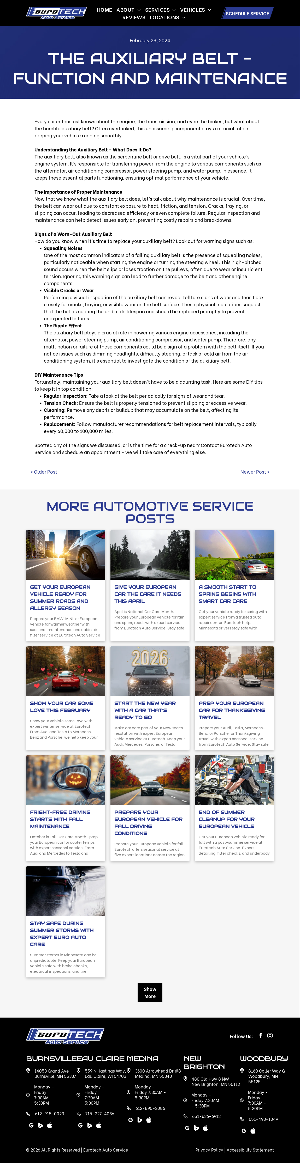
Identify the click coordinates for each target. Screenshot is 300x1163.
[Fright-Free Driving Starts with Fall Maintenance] (65, 780)
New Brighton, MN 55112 (216, 1084)
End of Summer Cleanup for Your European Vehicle (227, 819)
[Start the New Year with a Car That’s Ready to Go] (150, 671)
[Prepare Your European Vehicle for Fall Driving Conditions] (150, 780)
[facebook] (261, 1036)
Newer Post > (255, 471)
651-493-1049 (263, 1119)
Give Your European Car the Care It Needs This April (147, 594)
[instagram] (270, 1036)
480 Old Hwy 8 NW (210, 1079)
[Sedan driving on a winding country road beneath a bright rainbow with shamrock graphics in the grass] (234, 555)
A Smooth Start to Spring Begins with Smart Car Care (227, 594)
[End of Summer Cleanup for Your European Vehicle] (234, 780)
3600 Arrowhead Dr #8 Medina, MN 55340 (158, 1073)
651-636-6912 (206, 1116)
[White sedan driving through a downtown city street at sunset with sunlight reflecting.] (65, 555)
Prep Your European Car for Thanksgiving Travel (232, 710)
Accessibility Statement (250, 1150)
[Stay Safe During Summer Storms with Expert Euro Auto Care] (65, 891)
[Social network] (196, 1128)
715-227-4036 (99, 1113)
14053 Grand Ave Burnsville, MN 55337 (55, 1073)
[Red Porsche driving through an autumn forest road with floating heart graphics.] (65, 671)
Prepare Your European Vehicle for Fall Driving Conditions (148, 822)
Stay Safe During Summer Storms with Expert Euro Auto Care (61, 933)
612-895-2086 (150, 1108)
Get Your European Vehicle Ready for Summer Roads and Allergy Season (60, 597)
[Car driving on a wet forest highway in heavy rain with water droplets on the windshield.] (150, 555)
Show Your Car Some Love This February (61, 706)
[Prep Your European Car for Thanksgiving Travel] (234, 671)
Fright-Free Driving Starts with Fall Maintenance (60, 819)
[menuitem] (104, 9)
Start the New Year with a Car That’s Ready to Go (145, 710)
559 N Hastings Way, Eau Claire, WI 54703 (105, 1073)
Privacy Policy (209, 1150)
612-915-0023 (49, 1113)
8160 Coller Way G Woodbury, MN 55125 (266, 1076)
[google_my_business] (187, 1128)
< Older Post (43, 471)
